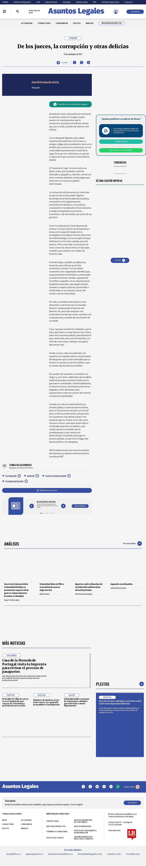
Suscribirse (135, 12)
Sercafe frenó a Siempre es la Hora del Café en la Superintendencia (120, 702)
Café (38, 2)
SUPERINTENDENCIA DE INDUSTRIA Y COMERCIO (83, 838)
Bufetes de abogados (22, 2)
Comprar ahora (121, 141)
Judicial (31, 476)
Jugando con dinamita (121, 584)
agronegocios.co (34, 854)
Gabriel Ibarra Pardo (126, 588)
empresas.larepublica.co (60, 854)
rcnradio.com (133, 854)
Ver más (120, 260)
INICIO (4, 820)
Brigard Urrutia (51, 2)
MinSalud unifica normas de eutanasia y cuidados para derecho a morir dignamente (76, 702)
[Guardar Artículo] (62, 62)
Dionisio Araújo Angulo (90, 594)
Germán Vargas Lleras (110, 2)
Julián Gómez (55, 594)
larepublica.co (13, 854)
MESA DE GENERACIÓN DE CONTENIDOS (83, 821)
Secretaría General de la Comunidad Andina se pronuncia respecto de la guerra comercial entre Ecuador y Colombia (16, 590)
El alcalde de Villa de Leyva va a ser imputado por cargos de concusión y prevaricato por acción (15, 702)
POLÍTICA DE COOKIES (55, 838)
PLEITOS (77, 23)
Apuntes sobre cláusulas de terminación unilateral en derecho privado (88, 587)
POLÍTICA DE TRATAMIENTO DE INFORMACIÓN (85, 831)
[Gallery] (47, 504)
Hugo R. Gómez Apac (19, 600)
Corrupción (11, 476)
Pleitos (102, 684)
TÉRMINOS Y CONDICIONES (57, 831)
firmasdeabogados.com (90, 854)
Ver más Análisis (132, 543)
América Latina (82, 2)
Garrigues (67, 2)
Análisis (11, 544)
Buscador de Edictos (112, 23)
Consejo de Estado (14, 481)
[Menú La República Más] (4, 11)
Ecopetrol (128, 2)
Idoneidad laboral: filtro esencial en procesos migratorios (52, 587)
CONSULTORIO (44, 23)
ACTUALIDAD (27, 23)
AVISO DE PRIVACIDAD (82, 826)
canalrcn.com (114, 854)
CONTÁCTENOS (52, 821)
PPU (94, 2)
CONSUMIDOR (62, 23)
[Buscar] (17, 11)
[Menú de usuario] (115, 11)
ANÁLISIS (89, 23)
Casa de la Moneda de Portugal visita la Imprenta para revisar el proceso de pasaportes (24, 666)
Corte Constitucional (55, 476)
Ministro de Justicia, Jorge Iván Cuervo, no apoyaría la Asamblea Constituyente (46, 702)
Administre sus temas (47, 490)
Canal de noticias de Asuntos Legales (70, 104)
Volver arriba (132, 787)
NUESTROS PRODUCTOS (56, 826)
